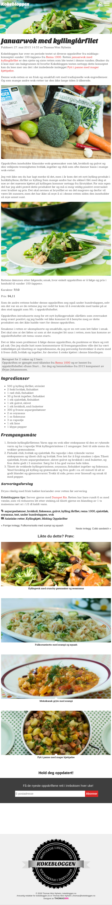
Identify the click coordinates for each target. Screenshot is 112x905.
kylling (65, 511)
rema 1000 (88, 511)
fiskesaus (45, 511)
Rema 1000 (53, 57)
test (16, 514)
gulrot (56, 511)
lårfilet (75, 511)
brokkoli (32, 511)
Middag (46, 518)
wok (51, 514)
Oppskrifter (60, 518)
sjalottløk (102, 511)
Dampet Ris (59, 497)
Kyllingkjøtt (33, 518)
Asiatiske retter (15, 518)
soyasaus (7, 514)
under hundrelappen (33, 514)
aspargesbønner (15, 511)
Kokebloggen (15, 4)
